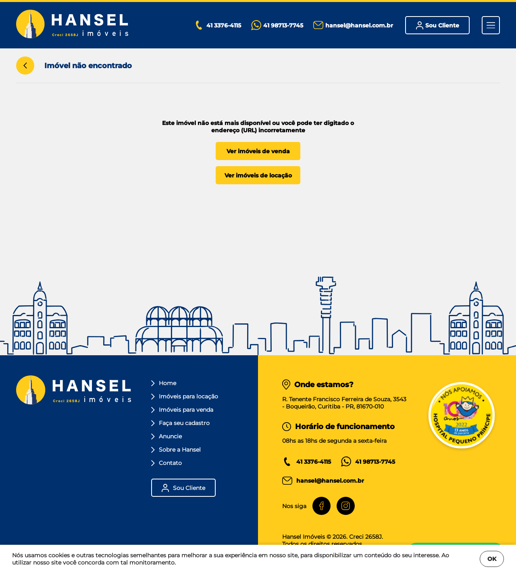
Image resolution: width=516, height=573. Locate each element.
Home (163, 383)
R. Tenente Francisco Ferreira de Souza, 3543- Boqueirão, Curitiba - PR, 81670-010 (344, 403)
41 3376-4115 (313, 461)
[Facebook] (321, 506)
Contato (166, 463)
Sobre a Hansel (176, 449)
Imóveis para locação (184, 396)
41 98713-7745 (375, 461)
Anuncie (166, 436)
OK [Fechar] (491, 559)
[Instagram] (346, 506)
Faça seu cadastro (180, 423)
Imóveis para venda (182, 409)
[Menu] (491, 25)
